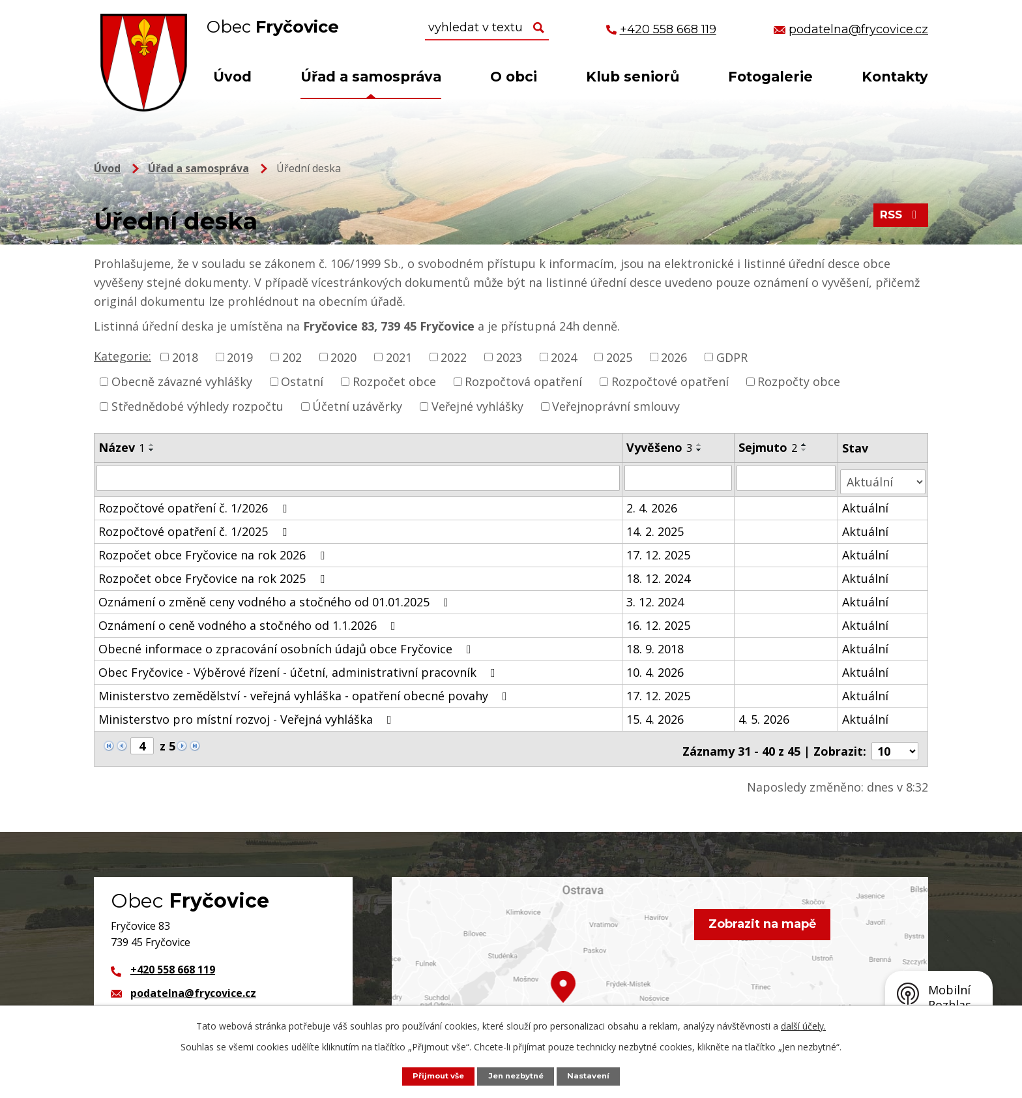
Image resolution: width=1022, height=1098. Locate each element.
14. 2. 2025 (655, 527)
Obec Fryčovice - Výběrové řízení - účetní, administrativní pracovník (299, 667)
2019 (240, 356)
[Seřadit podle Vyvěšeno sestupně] (700, 450)
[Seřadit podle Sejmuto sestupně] (805, 450)
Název (121, 447)
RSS (899, 219)
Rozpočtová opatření (523, 381)
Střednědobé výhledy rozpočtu (197, 406)
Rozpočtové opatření (670, 381)
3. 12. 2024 (655, 597)
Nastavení (595, 1075)
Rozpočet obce (394, 381)
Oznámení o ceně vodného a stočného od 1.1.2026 (249, 621)
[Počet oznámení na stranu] (894, 742)
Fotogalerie (770, 76)
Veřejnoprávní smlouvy (616, 406)
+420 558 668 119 (172, 960)
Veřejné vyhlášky (477, 406)
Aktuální (866, 503)
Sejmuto (769, 447)
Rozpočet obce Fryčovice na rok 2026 (214, 550)
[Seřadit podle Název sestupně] (152, 450)
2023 (509, 356)
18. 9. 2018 (655, 644)
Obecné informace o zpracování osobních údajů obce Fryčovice (287, 644)
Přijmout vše (433, 1075)
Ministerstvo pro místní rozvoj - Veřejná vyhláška (247, 714)
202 (292, 356)
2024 (564, 356)
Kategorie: (122, 356)
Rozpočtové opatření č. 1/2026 (195, 503)
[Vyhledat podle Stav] (883, 477)
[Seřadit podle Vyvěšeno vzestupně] (700, 444)
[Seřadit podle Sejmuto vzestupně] (805, 444)
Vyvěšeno (660, 447)
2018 (185, 356)
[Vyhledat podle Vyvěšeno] (679, 477)
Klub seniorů (632, 76)
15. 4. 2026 (655, 714)
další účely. (803, 1025)
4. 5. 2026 (765, 714)
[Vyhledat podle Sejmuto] (787, 477)
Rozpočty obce (798, 381)
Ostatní (302, 381)
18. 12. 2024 (659, 574)
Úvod (232, 76)
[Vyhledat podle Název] (358, 477)
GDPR (732, 356)
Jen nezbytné (517, 1075)
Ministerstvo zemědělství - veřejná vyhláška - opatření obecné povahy (305, 691)
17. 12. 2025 (659, 550)
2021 (399, 356)
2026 (674, 356)
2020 (343, 356)
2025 (619, 356)
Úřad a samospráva (370, 76)
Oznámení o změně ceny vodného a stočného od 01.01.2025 (276, 597)
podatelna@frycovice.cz (193, 984)
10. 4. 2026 (655, 667)
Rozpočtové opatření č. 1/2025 (195, 527)
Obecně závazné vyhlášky (181, 381)
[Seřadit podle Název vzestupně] (152, 444)
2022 (454, 356)
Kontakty (895, 76)
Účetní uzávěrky (357, 406)
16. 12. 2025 (659, 621)
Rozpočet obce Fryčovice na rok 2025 (214, 574)
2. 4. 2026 (652, 503)
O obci (513, 76)
